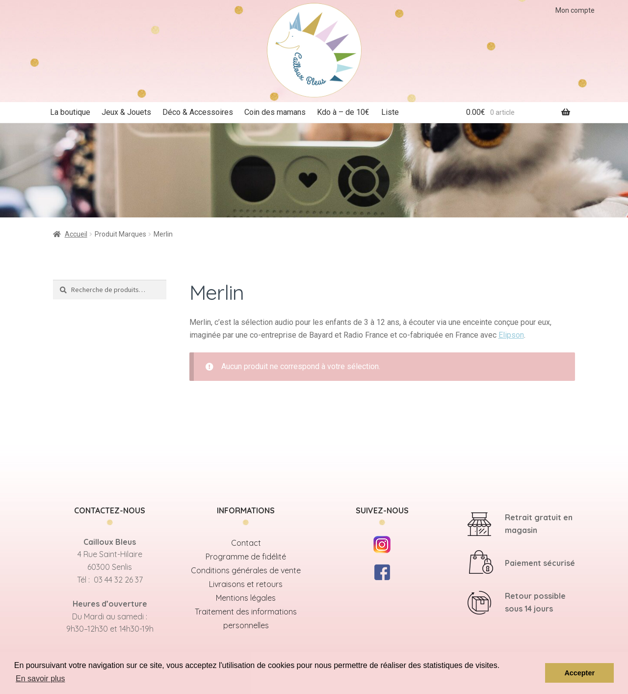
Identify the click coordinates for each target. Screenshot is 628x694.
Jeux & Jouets (126, 112)
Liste (390, 112)
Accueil (76, 234)
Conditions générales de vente (246, 570)
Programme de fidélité (246, 556)
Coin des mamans (275, 112)
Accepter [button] (579, 673)
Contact (246, 543)
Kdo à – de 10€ (343, 112)
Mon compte (575, 10)
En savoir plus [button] (40, 678)
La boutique (70, 112)
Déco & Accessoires (197, 112)
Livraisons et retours (246, 584)
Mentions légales (246, 598)
